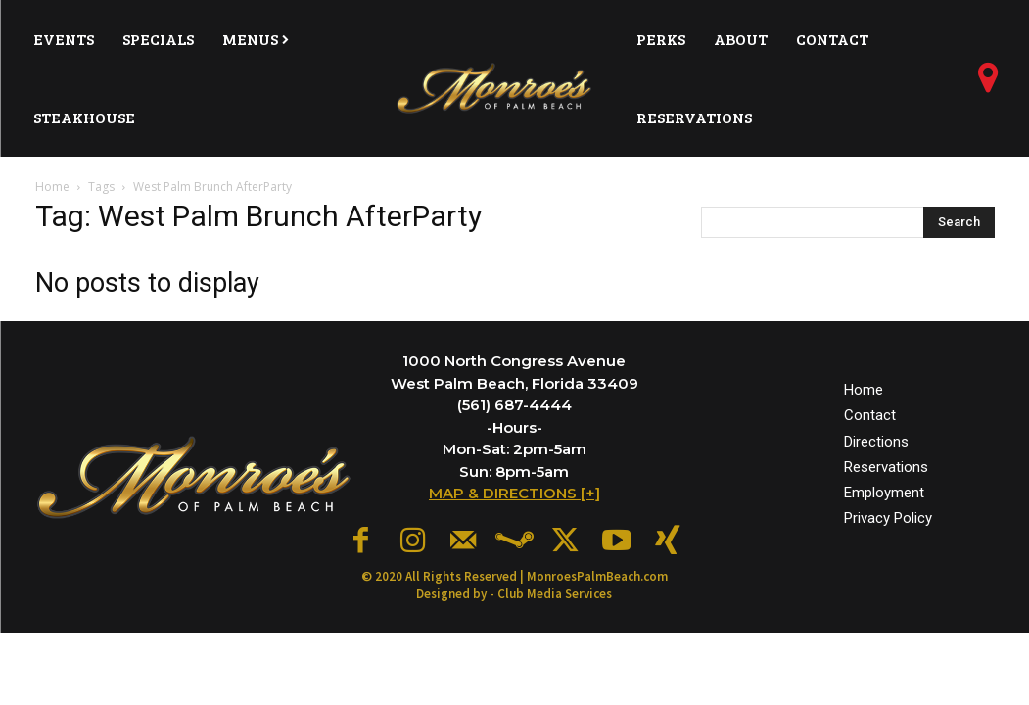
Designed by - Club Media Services (514, 588)
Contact (870, 412)
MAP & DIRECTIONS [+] (514, 493)
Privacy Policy (888, 515)
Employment (884, 488)
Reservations (886, 463)
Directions (876, 437)
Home (52, 186)
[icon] (987, 85)
